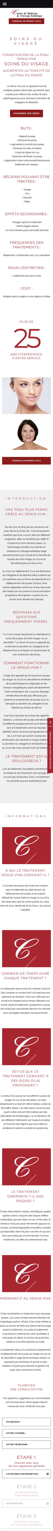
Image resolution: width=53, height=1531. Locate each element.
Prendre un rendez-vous (26, 21)
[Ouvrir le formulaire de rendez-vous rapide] (50, 745)
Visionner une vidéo (26, 113)
